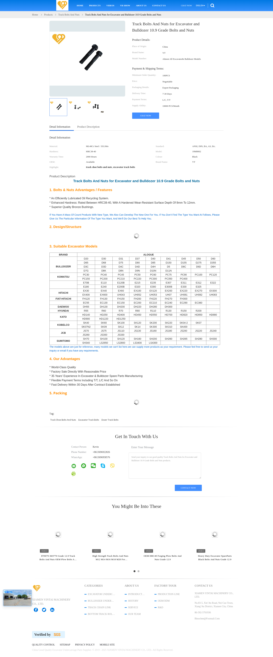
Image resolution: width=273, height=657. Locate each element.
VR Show (125, 5)
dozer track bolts (109, 419)
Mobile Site (107, 645)
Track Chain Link (99, 607)
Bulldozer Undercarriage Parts (101, 601)
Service (133, 607)
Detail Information (59, 126)
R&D (160, 607)
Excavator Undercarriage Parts (101, 594)
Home (80, 5)
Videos (110, 5)
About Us (141, 5)
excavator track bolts (88, 419)
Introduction (136, 594)
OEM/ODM (164, 601)
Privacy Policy (85, 645)
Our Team (134, 614)
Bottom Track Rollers (101, 614)
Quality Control (43, 645)
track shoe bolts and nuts (63, 419)
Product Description (88, 126)
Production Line (169, 594)
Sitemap (65, 645)
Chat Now (186, 5)
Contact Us (159, 5)
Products (95, 5)
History (133, 601)
